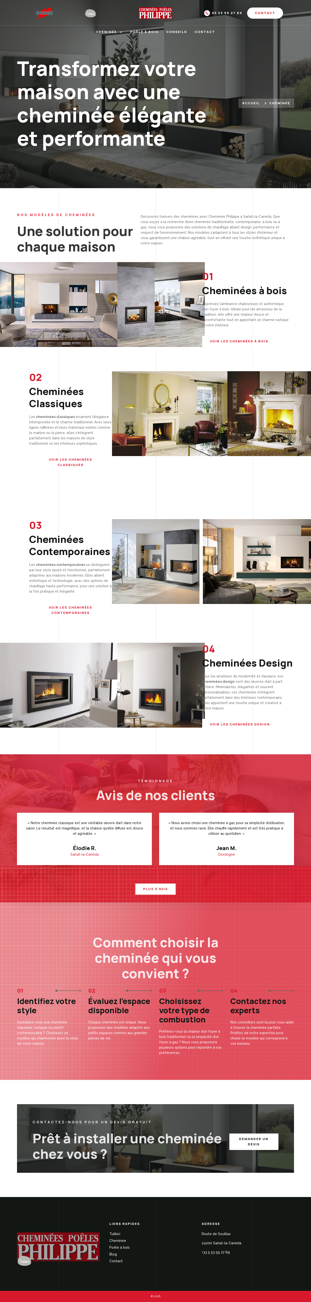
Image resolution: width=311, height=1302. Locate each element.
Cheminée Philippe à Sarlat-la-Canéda (239, 216)
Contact (205, 32)
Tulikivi (114, 1234)
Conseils (176, 32)
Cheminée (109, 32)
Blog (113, 1254)
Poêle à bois (144, 32)
